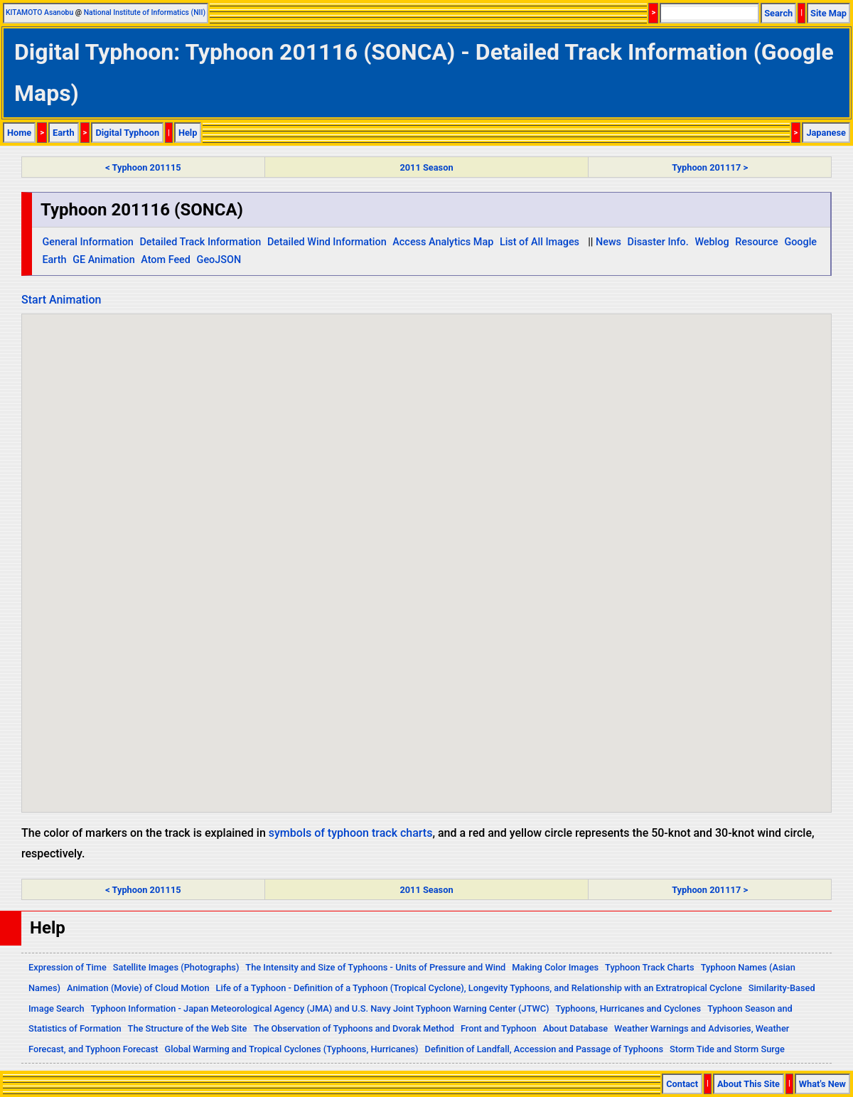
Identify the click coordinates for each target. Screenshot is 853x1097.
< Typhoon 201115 (143, 167)
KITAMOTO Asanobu (39, 12)
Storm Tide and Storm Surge (727, 1049)
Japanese (826, 132)
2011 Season (426, 167)
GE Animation (104, 260)
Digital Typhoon (127, 132)
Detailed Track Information (200, 242)
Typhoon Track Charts (649, 967)
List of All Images (539, 242)
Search (778, 13)
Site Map (828, 13)
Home (19, 132)
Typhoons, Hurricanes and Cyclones (628, 1008)
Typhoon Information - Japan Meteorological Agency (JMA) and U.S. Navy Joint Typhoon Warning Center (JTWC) (320, 1008)
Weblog (711, 242)
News (608, 242)
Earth (64, 132)
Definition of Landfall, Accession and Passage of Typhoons (544, 1049)
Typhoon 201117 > (710, 167)
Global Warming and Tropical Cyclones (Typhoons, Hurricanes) (292, 1049)
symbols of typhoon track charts (351, 833)
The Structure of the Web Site (187, 1028)
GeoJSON (219, 260)
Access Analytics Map (442, 242)
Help (188, 132)
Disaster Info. (658, 242)
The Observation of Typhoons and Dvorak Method (353, 1028)
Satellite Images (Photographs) (176, 967)
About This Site (748, 1084)
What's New (822, 1084)
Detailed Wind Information (327, 242)
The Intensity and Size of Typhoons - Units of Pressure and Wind (375, 967)
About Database (575, 1028)
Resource (756, 242)
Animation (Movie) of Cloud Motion (138, 988)
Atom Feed (166, 260)
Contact (682, 1084)
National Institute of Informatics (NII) (144, 12)
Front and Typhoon (499, 1028)
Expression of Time (67, 967)
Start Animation (61, 299)
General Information (87, 242)
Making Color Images (555, 967)
